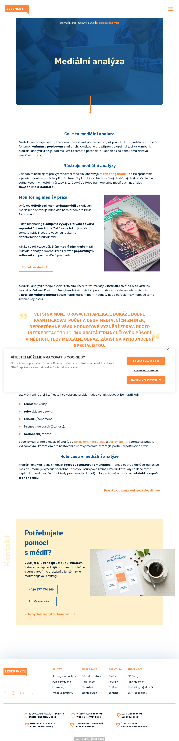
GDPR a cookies (137, 693)
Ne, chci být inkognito (147, 379)
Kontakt (113, 693)
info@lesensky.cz (41, 600)
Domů (64, 23)
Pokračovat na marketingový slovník (128, 490)
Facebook (5, 693)
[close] (167, 349)
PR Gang (133, 676)
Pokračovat (90, 105)
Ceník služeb (89, 693)
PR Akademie (136, 681)
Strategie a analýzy (64, 676)
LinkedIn (31, 693)
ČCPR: (129, 723)
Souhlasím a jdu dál (147, 361)
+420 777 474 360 (42, 589)
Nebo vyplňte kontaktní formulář (46, 611)
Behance (22, 693)
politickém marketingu (89, 442)
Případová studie (35, 267)
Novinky (113, 681)
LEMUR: (132, 713)
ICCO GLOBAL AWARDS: (46, 713)
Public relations (61, 681)
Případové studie (92, 676)
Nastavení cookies (147, 370)
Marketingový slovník (82, 23)
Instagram (13, 693)
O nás (112, 676)
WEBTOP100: (89, 713)
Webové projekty (62, 693)
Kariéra (113, 687)
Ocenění (87, 687)
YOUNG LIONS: (89, 723)
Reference (88, 681)
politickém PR (117, 442)
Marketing (58, 687)
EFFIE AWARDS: (42, 723)
